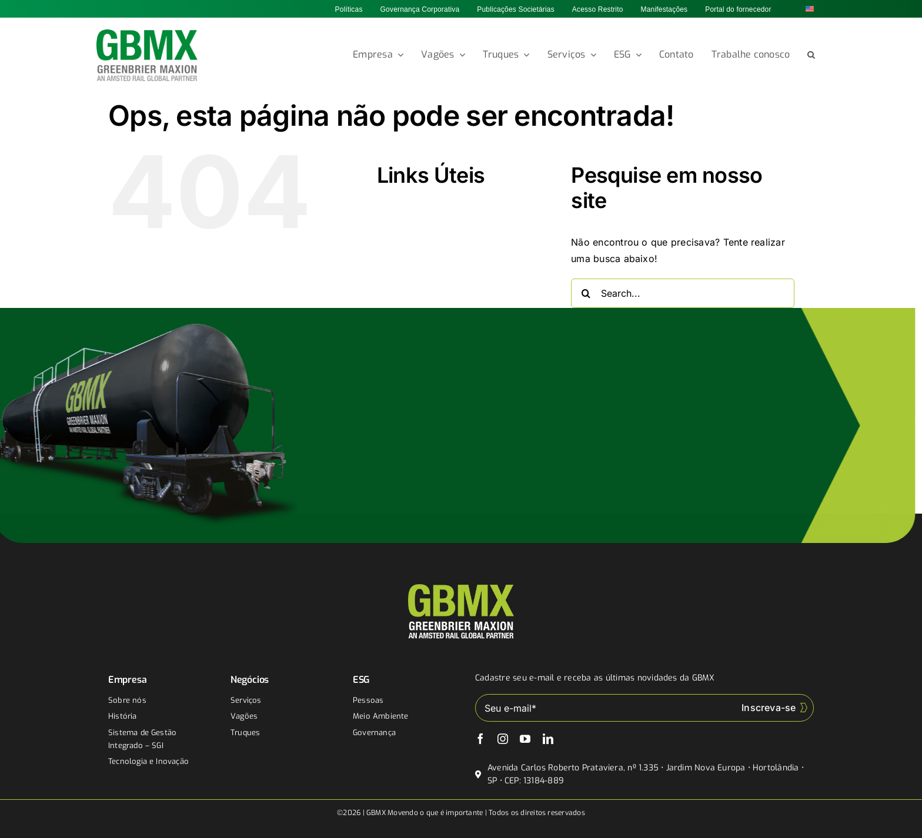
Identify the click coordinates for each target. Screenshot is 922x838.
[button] (811, 55)
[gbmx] (147, 34)
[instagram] (502, 738)
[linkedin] (548, 738)
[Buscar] (585, 293)
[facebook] (480, 738)
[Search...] (682, 293)
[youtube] (525, 738)
